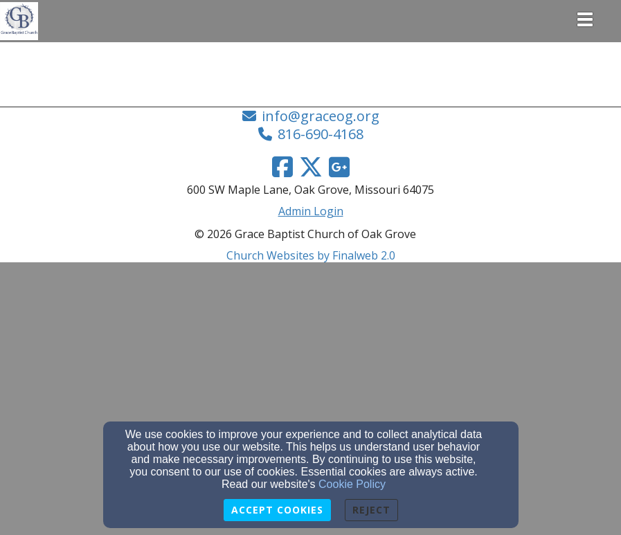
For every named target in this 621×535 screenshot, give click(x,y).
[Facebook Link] (282, 167)
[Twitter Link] (311, 167)
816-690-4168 (320, 134)
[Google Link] (339, 167)
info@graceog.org (320, 116)
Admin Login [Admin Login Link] (310, 211)
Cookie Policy (352, 484)
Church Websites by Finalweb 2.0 (310, 255)
